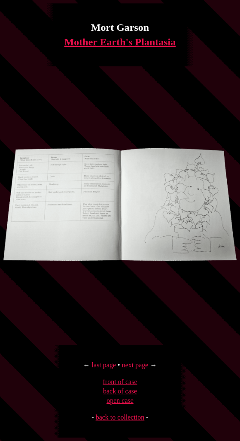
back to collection (120, 417)
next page (135, 365)
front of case (120, 381)
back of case (120, 391)
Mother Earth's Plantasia (120, 42)
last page (104, 365)
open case (120, 400)
